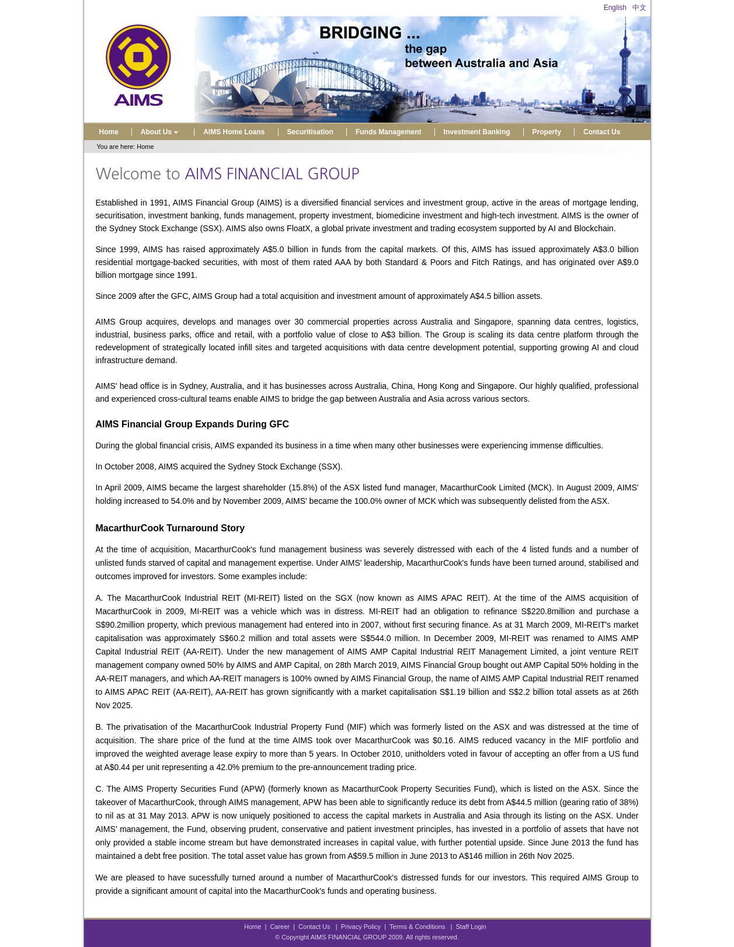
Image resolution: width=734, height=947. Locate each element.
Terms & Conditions (417, 926)
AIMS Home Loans (234, 132)
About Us (161, 132)
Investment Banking (477, 132)
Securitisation (310, 132)
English (615, 8)
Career (280, 926)
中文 (639, 8)
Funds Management (389, 132)
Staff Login (471, 926)
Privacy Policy (361, 926)
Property (547, 132)
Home (109, 132)
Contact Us (601, 132)
